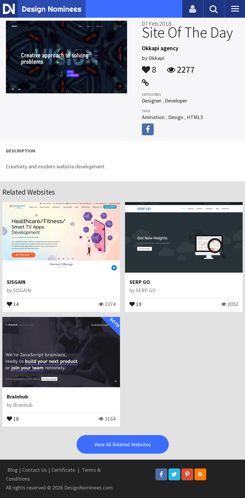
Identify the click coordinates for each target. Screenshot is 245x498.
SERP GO (139, 282)
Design (175, 117)
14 (13, 304)
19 (135, 304)
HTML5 (195, 117)
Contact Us (34, 469)
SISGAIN (16, 282)
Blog (12, 469)
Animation (153, 117)
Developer (176, 100)
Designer (151, 100)
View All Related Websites (122, 444)
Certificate (63, 469)
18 (13, 418)
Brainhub (17, 396)
